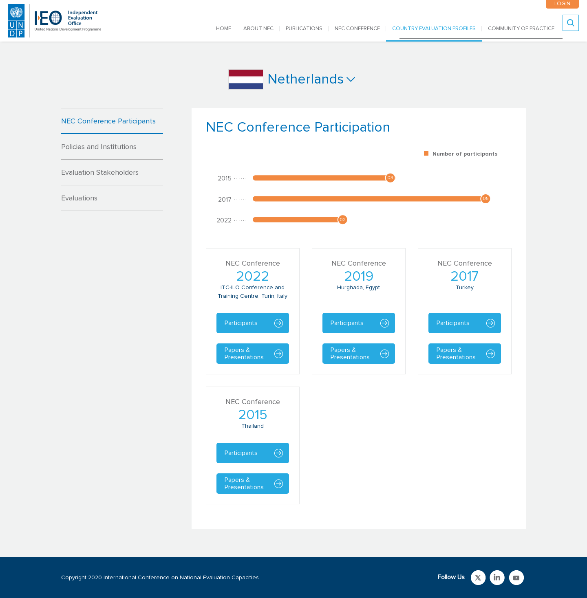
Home (223, 28)
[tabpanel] (359, 318)
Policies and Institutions (99, 147)
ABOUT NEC (258, 28)
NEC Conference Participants (108, 121)
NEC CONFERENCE (357, 28)
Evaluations (79, 198)
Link (478, 577)
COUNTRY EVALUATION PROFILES (434, 28)
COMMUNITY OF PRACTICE (521, 28)
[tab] (112, 121)
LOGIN (562, 4)
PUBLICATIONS (304, 28)
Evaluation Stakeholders (100, 172)
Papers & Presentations (244, 354)
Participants (241, 323)
